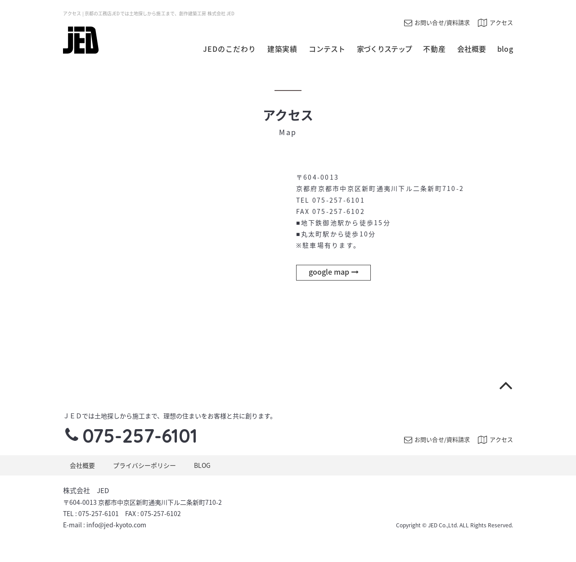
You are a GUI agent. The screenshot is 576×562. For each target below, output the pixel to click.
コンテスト (327, 48)
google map (334, 271)
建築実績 (282, 48)
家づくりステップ (384, 48)
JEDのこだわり (229, 48)
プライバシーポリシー (144, 465)
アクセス (495, 22)
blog (505, 48)
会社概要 (471, 48)
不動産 (434, 48)
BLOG (202, 465)
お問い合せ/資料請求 (437, 22)
